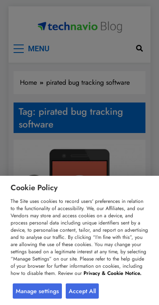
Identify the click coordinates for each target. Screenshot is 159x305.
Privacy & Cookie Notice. (113, 273)
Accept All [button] (82, 291)
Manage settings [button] (37, 291)
